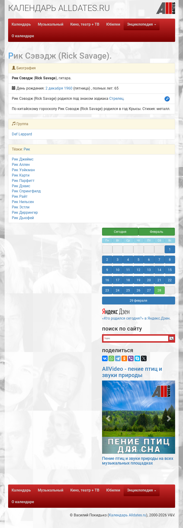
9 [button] (107, 270)
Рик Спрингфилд (26, 191)
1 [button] (170, 249)
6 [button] (149, 259)
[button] (107, 417)
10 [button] (117, 270)
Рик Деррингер (25, 212)
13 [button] (149, 270)
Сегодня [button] (120, 232)
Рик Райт (20, 196)
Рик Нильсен (23, 202)
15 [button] (170, 270)
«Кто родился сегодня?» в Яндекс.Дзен (136, 313)
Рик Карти (20, 175)
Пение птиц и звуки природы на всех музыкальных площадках (137, 460)
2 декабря (54, 88)
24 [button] (117, 290)
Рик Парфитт (23, 180)
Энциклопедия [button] (141, 24)
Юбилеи (113, 24)
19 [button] (138, 280)
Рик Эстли (20, 207)
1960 (68, 88)
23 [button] (107, 290)
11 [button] (128, 270)
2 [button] (107, 259)
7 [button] (159, 259)
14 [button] (159, 270)
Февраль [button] (156, 232)
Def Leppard (22, 134)
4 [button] (128, 259)
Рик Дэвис (21, 186)
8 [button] (170, 259)
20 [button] (149, 280)
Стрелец (116, 98)
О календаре (23, 36)
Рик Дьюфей (23, 218)
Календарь (21, 24)
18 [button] (128, 280)
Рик (27, 149)
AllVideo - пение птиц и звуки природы (132, 372)
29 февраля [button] (138, 300)
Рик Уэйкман (23, 170)
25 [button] (128, 290)
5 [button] (138, 259)
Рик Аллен (21, 164)
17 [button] (117, 280)
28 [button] (159, 290)
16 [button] (107, 280)
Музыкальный (50, 24)
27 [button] (149, 290)
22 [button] (170, 280)
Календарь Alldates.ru (127, 515)
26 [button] (138, 290)
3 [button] (118, 259)
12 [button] (138, 270)
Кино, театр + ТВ (84, 24)
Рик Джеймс (22, 159)
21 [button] (159, 280)
